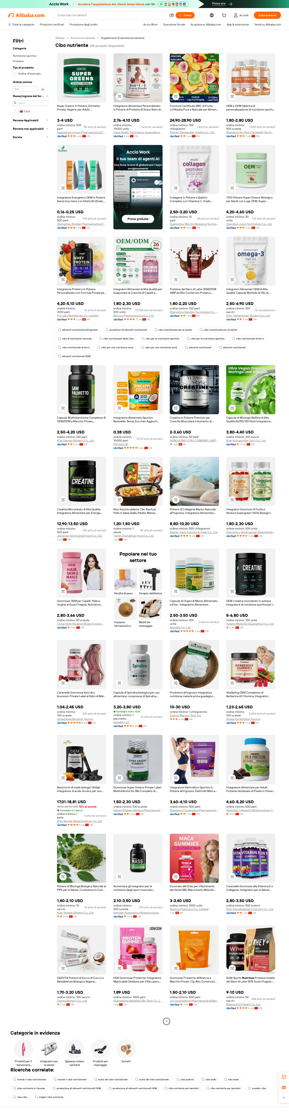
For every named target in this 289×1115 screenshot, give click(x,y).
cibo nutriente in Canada (29, 1088)
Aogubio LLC (121, 722)
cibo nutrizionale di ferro (248, 338)
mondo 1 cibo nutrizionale (29, 1079)
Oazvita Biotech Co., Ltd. (72, 1000)
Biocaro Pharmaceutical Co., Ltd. (133, 315)
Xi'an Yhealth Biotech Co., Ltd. (75, 912)
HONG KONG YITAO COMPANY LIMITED (194, 440)
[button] (171, 15)
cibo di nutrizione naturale (75, 338)
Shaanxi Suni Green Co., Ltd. (243, 1004)
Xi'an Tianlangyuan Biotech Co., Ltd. (248, 315)
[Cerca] (185, 15)
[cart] (225, 15)
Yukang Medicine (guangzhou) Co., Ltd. (250, 623)
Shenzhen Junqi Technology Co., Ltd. (249, 224)
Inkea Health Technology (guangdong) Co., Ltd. (138, 132)
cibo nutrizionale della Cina (116, 338)
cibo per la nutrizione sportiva (160, 338)
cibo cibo (20, 1097)
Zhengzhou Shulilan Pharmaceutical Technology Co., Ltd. (81, 224)
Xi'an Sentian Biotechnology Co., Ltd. (79, 821)
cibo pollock (185, 1079)
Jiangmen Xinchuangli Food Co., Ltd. (79, 535)
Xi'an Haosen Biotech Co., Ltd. (75, 440)
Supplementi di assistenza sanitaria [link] (122, 37)
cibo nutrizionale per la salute (173, 329)
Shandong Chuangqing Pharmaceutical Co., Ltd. (194, 810)
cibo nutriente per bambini (182, 1088)
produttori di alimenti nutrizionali (126, 329)
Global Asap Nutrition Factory (75, 719)
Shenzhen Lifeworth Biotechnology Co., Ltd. (250, 810)
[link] (284, 1077)
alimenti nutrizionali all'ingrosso (78, 329)
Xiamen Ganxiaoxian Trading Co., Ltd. (192, 132)
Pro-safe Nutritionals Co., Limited (77, 315)
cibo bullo (208, 1079)
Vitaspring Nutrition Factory (243, 719)
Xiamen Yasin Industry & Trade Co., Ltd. (194, 532)
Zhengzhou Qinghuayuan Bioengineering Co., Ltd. (250, 532)
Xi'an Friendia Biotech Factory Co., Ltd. (250, 909)
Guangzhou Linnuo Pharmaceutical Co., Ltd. (81, 132)
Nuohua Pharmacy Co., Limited (189, 909)
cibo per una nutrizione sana (115, 347)
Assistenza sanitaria (82, 37)
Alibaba (59, 37)
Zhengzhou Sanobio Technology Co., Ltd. (194, 312)
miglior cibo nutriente (49, 1097)
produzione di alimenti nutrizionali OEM (77, 1088)
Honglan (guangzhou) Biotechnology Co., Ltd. (138, 912)
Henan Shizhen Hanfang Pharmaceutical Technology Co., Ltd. (138, 810)
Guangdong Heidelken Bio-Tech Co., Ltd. (138, 1000)
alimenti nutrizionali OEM (74, 356)
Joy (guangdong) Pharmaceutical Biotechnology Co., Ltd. (194, 1000)
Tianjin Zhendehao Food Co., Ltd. (133, 535)
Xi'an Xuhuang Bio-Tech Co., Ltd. (246, 440)
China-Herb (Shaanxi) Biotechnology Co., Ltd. (81, 623)
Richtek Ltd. (120, 444)
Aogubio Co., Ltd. (180, 627)
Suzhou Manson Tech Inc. (186, 715)
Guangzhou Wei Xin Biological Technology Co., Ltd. (194, 224)
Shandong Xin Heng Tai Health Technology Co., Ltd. (250, 132)
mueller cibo (257, 1088)
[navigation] (30, 530)
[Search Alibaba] (111, 15)
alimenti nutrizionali (198, 347)
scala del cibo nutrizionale (111, 1079)
